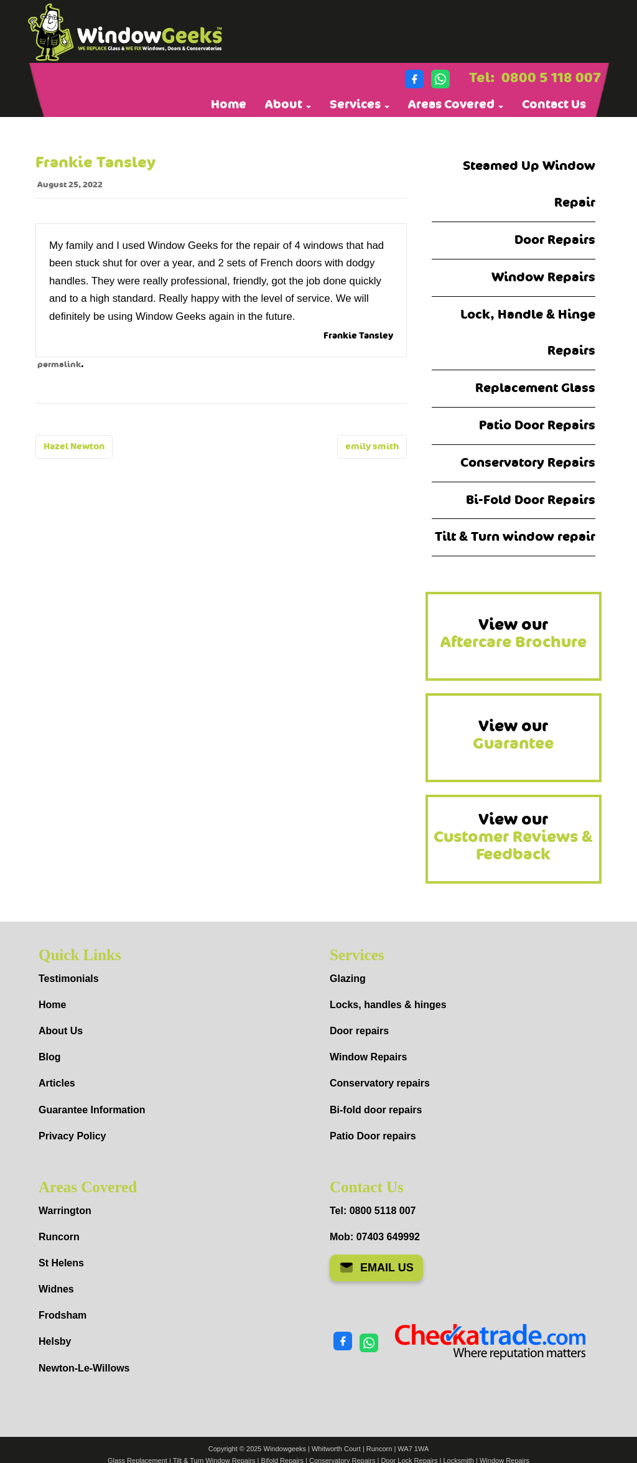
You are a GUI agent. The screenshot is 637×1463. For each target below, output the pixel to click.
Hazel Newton (74, 446)
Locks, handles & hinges (388, 1004)
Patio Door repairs (373, 1136)
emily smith (372, 446)
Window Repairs (543, 277)
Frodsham (62, 1315)
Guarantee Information (92, 1110)
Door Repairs (554, 240)
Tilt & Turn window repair (515, 537)
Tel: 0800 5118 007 (373, 1210)
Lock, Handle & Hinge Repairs (527, 333)
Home (228, 104)
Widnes (56, 1289)
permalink (59, 365)
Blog (50, 1057)
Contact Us (554, 104)
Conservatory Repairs (527, 462)
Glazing (348, 978)
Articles (57, 1083)
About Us (61, 1031)
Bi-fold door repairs (376, 1110)
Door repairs (359, 1031)
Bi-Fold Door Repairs (530, 500)
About (288, 104)
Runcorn (59, 1237)
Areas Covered (455, 104)
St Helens (61, 1263)
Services (359, 104)
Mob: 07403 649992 (375, 1237)
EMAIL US (376, 1267)
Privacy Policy (72, 1136)
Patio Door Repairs (537, 425)
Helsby (55, 1341)
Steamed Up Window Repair (529, 184)
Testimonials (69, 978)
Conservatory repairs (380, 1083)
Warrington (65, 1210)
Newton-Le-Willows (84, 1368)
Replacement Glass (535, 388)
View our (513, 633)
